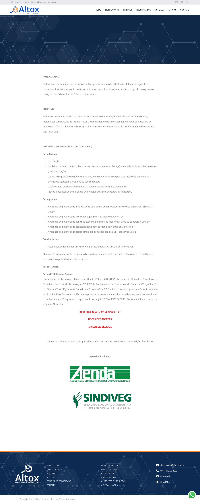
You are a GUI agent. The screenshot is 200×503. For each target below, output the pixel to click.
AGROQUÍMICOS (108, 477)
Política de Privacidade (59, 481)
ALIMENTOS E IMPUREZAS (113, 481)
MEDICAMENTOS (109, 469)
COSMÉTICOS (107, 473)
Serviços (127, 10)
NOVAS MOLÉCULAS (110, 465)
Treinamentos (143, 10)
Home (98, 10)
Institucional (112, 10)
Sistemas (159, 10)
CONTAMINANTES (109, 485)
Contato (184, 10)
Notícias (172, 10)
